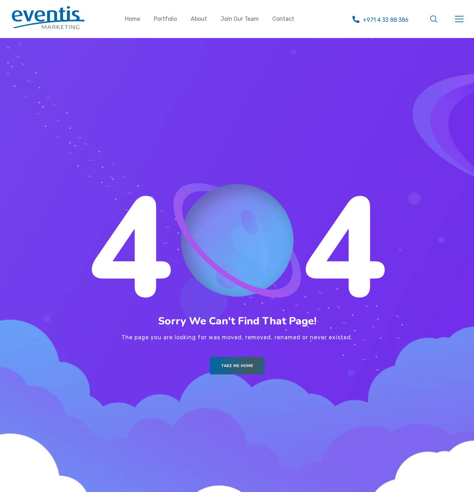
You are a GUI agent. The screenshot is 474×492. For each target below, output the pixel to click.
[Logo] (48, 18)
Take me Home (237, 365)
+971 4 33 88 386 (386, 20)
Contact (283, 18)
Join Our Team (240, 18)
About (199, 18)
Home (132, 18)
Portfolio (165, 18)
